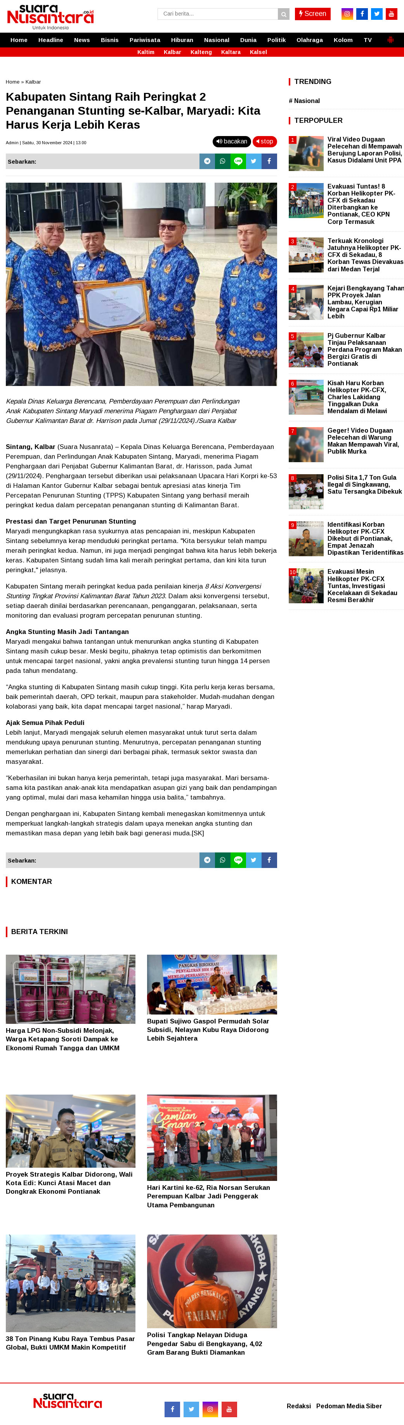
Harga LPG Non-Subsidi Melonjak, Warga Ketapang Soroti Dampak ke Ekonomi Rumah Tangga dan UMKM (63, 1039)
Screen (312, 13)
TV (368, 40)
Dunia (248, 40)
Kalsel (258, 52)
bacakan (232, 141)
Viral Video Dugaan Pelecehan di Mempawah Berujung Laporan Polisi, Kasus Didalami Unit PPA (365, 150)
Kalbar (172, 52)
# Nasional (304, 101)
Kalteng (201, 52)
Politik (276, 40)
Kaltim (145, 52)
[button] (390, 36)
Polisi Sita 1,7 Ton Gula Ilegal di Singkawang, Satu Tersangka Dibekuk (365, 484)
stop (265, 141)
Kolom (343, 40)
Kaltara (231, 52)
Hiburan (182, 40)
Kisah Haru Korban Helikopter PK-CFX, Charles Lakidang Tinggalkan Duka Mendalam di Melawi (357, 397)
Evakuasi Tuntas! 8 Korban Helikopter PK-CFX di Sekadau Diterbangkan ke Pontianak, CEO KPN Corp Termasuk (361, 204)
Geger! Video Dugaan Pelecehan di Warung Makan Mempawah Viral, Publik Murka (363, 441)
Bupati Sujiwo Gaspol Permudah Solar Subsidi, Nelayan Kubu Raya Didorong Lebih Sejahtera (208, 1030)
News (82, 40)
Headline (50, 40)
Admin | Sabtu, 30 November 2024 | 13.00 (46, 142)
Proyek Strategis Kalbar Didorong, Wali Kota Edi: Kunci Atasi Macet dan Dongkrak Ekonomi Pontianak (69, 1183)
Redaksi (299, 1406)
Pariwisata (145, 40)
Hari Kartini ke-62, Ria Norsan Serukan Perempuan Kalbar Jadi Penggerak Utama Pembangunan (208, 1196)
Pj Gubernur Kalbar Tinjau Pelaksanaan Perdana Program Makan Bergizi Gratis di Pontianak (365, 349)
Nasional (216, 40)
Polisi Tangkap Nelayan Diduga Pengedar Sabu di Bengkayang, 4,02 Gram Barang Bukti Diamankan (204, 1343)
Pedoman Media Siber (349, 1406)
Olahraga (309, 40)
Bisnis (110, 40)
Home (19, 40)
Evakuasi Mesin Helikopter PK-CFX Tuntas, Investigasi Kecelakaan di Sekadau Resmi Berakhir (362, 585)
